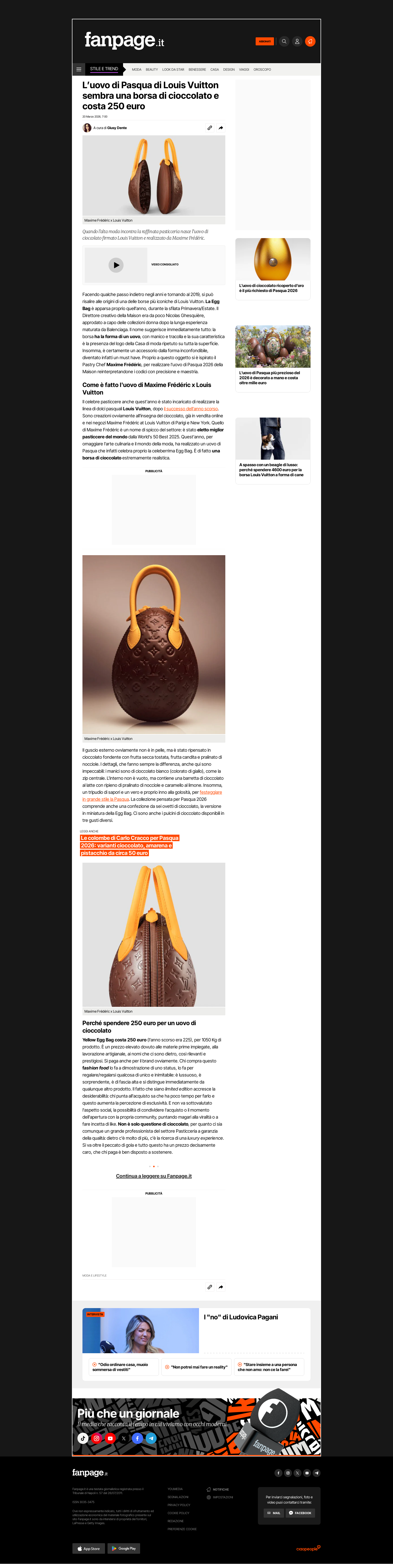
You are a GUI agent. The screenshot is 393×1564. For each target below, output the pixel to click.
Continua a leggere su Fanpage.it (154, 1176)
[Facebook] (300, 1513)
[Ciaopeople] (309, 1550)
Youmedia (175, 1489)
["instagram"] (97, 1438)
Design (229, 69)
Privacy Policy (179, 1505)
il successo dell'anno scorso (191, 408)
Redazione (176, 1521)
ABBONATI (265, 41)
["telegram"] (153, 1438)
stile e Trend (104, 68)
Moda (136, 69)
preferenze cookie (182, 1529)
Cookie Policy (178, 1513)
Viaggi (244, 69)
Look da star (173, 69)
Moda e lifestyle (94, 1275)
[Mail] (274, 1513)
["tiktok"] (83, 1438)
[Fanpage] (90, 1473)
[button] (220, 127)
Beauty (152, 69)
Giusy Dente (117, 128)
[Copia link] (209, 127)
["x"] (125, 1438)
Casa (215, 69)
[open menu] (78, 69)
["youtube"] (111, 1438)
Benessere (197, 69)
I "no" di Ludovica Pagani (241, 1317)
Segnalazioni (178, 1497)
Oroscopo (262, 69)
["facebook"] (139, 1438)
